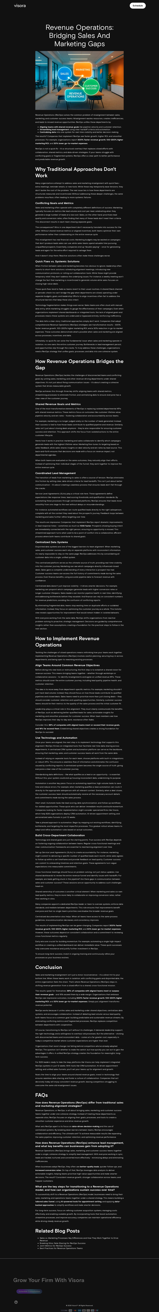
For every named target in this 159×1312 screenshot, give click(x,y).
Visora (115, 810)
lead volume (71, 211)
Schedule (138, 5)
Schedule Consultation (29, 1294)
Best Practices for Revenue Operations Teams (61, 1248)
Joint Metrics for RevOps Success (55, 1246)
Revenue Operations (44, 115)
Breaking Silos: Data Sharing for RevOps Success (62, 1243)
